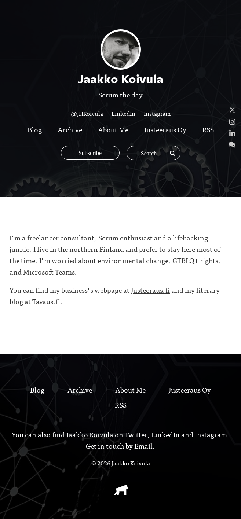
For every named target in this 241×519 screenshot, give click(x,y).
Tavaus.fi (46, 301)
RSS (208, 129)
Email (143, 445)
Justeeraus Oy (165, 129)
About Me (113, 129)
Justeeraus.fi (150, 289)
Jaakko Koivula (131, 463)
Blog (35, 129)
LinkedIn (123, 113)
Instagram (157, 113)
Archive (70, 129)
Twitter (136, 434)
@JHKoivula (87, 113)
